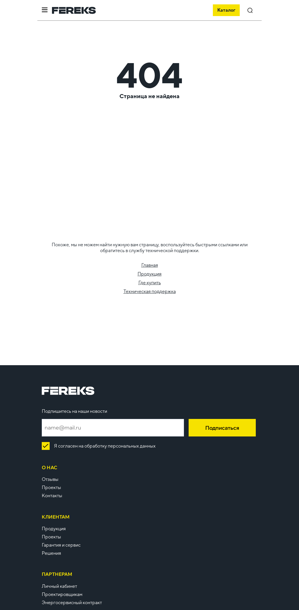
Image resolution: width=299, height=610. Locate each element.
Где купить (149, 282)
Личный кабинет (59, 586)
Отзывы (50, 479)
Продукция (149, 274)
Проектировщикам (62, 594)
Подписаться (222, 427)
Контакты (52, 495)
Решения (51, 553)
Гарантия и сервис (61, 545)
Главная (149, 265)
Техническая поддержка (150, 291)
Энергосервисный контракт (72, 602)
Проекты (51, 487)
